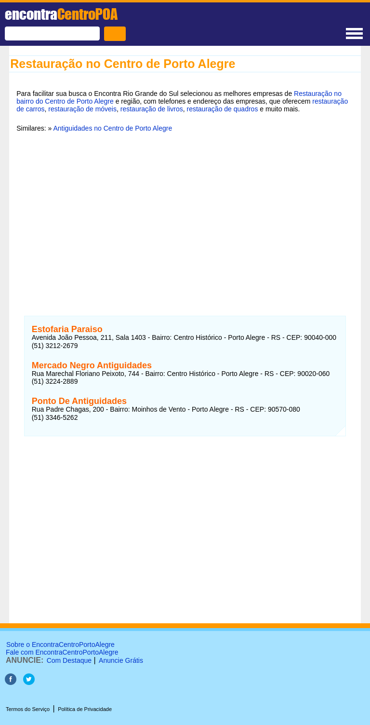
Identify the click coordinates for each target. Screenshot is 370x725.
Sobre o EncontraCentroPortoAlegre (60, 644)
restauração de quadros (222, 109)
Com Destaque (69, 660)
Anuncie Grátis (121, 660)
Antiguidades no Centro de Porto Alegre (112, 128)
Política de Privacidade (85, 709)
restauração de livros (151, 109)
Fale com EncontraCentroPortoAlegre (62, 652)
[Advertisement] (185, 213)
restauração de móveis (82, 109)
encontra (61, 14)
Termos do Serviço (28, 709)
